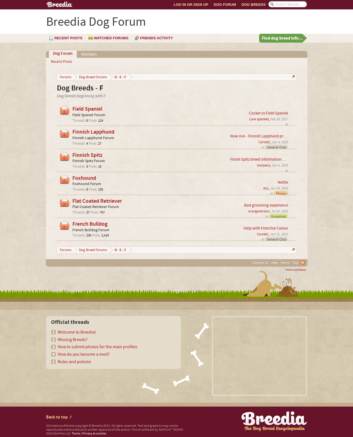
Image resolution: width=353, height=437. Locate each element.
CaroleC (264, 142)
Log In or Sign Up (191, 4)
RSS (303, 262)
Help (274, 263)
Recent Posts (61, 61)
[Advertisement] (259, 356)
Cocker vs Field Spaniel (268, 113)
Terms (76, 433)
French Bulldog (89, 224)
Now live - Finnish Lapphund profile (260, 136)
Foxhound (84, 178)
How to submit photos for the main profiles (97, 347)
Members (89, 54)
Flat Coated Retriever (97, 201)
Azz (265, 188)
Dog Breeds (254, 4)
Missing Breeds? (73, 339)
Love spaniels (259, 119)
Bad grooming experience (266, 205)
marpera (263, 165)
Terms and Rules (295, 270)
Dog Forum (225, 4)
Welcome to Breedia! (77, 332)
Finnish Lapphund (93, 132)
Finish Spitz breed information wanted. (263, 159)
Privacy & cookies (94, 433)
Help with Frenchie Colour (266, 228)
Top (295, 263)
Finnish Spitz (87, 155)
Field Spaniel (87, 109)
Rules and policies (74, 362)
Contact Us (260, 263)
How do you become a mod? (84, 354)
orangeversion (259, 211)
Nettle (283, 182)
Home (285, 263)
